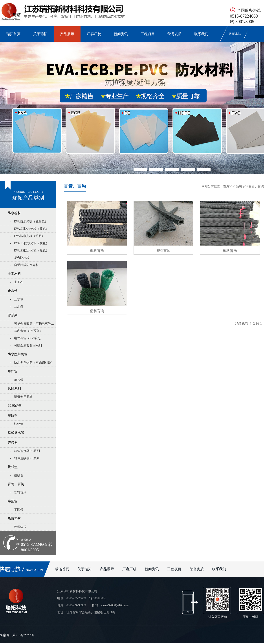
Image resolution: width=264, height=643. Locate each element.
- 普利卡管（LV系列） (26, 331)
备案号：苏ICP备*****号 (17, 635)
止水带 (13, 291)
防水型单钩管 (18, 354)
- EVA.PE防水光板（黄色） (29, 228)
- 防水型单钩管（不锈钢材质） (32, 362)
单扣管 (13, 371)
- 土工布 (16, 282)
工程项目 (148, 34)
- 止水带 (16, 299)
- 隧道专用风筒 (21, 397)
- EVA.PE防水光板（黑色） (29, 250)
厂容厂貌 (94, 34)
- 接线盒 (16, 475)
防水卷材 (14, 213)
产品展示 (67, 34)
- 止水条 (16, 306)
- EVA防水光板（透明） (27, 236)
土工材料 (14, 273)
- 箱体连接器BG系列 (25, 451)
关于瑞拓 (40, 34)
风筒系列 (14, 388)
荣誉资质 (174, 34)
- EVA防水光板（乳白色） (29, 221)
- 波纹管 (16, 424)
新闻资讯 (121, 34)
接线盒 (13, 467)
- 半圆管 (16, 509)
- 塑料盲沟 (18, 492)
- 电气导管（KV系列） (26, 338)
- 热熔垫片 (18, 526)
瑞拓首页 (13, 34)
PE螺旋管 (15, 405)
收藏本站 (235, 34)
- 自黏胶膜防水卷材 (24, 265)
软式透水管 (16, 432)
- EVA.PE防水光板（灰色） (29, 243)
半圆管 (13, 501)
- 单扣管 (16, 379)
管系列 (13, 315)
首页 (226, 186)
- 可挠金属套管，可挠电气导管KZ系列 (33, 323)
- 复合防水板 (19, 257)
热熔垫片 (14, 518)
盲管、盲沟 (16, 484)
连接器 (13, 442)
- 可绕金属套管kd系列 (26, 345)
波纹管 (13, 415)
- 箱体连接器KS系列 (25, 458)
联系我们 (201, 34)
